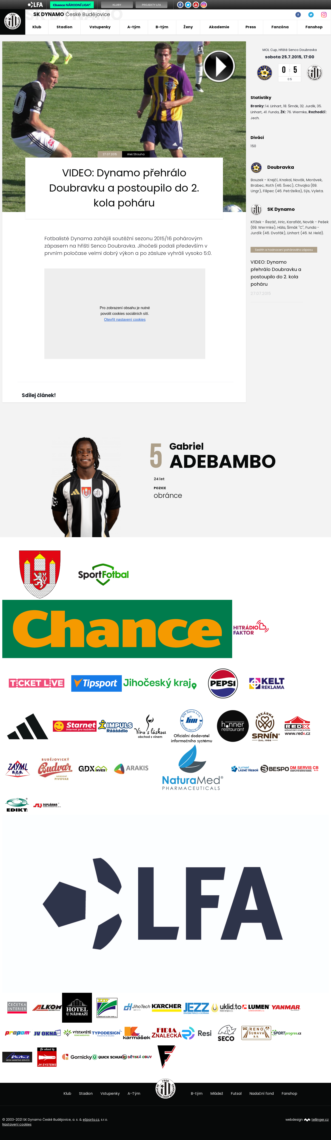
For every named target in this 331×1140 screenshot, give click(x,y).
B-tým (162, 27)
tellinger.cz (320, 1119)
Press (250, 27)
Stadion (64, 27)
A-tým (133, 27)
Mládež (216, 1093)
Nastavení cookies (16, 1124)
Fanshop (313, 27)
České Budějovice (71, 14)
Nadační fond (261, 1093)
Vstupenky (100, 27)
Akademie (219, 27)
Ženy (188, 27)
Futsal (236, 1093)
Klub (36, 27)
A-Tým (134, 1093)
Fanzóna (280, 27)
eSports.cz (91, 1119)
